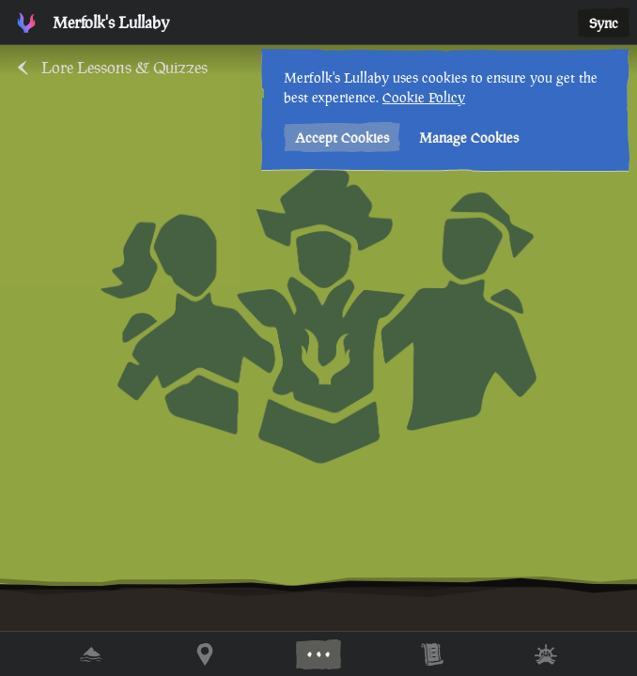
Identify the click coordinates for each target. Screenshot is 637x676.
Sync (603, 23)
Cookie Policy (423, 97)
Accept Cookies (342, 137)
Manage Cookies (469, 137)
